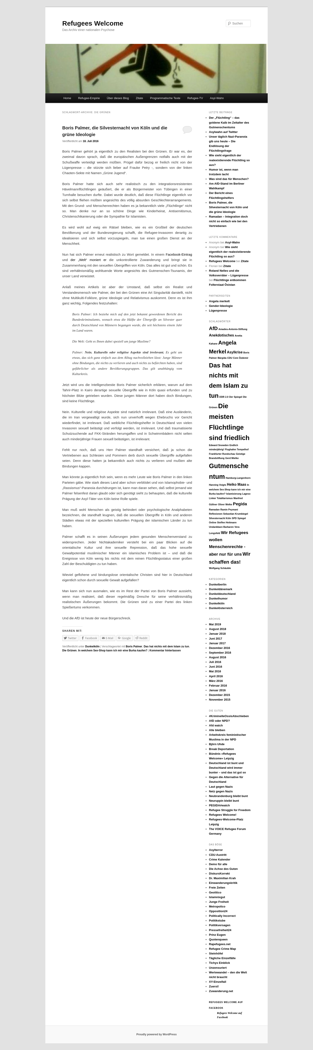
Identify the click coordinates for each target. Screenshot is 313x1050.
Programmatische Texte (165, 98)
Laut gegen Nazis (221, 786)
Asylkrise (235, 352)
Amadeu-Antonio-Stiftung (233, 329)
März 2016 (216, 681)
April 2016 (216, 676)
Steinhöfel (216, 953)
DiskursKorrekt (219, 873)
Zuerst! (214, 986)
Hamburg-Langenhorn (238, 478)
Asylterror (216, 850)
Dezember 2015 (219, 695)
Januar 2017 (217, 643)
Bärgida (222, 358)
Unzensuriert (218, 967)
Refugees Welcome (92, 23)
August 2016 (217, 657)
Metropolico (217, 906)
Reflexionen (215, 513)
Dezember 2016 (219, 648)
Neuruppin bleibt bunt (224, 800)
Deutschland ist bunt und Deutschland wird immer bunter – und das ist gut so (227, 767)
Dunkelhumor (218, 598)
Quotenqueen (218, 939)
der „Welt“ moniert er (88, 260)
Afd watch (216, 725)
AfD (213, 328)
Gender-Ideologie (221, 306)
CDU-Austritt (218, 854)
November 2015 (219, 699)
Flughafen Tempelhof (237, 449)
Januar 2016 (217, 690)
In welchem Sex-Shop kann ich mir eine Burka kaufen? (112, 650)
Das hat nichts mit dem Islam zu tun (166, 646)
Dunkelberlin (218, 584)
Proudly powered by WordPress (156, 1034)
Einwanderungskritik (223, 883)
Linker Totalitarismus (221, 498)
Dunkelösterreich (221, 608)
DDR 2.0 (224, 397)
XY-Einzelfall (217, 981)
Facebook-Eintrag (179, 254)
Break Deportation (221, 749)
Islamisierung (233, 493)
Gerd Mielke (232, 458)
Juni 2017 (215, 638)
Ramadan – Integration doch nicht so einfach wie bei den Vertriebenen (228, 221)
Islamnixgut (217, 897)
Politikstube (217, 920)
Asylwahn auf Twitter (223, 132)
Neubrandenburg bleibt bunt (228, 796)
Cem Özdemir (240, 358)
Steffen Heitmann (227, 522)
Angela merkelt (219, 301)
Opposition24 (218, 911)
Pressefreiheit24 (220, 930)
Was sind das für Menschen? (229, 179)
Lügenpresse (218, 310)
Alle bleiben (217, 730)
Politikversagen (219, 925)
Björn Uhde (217, 744)
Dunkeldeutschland (222, 593)
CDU (229, 358)
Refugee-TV (195, 98)
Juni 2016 (215, 666)
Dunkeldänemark (220, 589)
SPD (234, 518)
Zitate (139, 98)
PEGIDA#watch (219, 805)
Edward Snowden (219, 445)
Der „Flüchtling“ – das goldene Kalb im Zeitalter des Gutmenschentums (229, 122)
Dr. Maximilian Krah (222, 878)
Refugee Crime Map (222, 948)
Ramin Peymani (229, 509)
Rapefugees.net (220, 944)
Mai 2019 (215, 624)
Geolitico (215, 892)
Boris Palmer (134, 646)
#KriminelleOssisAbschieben (229, 716)
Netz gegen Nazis (221, 791)
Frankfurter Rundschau (222, 454)
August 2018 (217, 629)
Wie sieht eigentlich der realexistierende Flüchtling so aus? (229, 160)
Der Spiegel (235, 397)
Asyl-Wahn (217, 98)
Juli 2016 (215, 662)
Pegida (240, 504)
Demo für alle (218, 864)
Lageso (246, 493)
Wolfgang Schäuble (220, 568)
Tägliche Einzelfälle (222, 958)
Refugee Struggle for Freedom (230, 810)
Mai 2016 (215, 671)
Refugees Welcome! (222, 814)
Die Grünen (69, 650)
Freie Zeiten (217, 887)
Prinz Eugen (217, 934)
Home (67, 98)
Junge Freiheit (219, 901)
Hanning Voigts (217, 484)
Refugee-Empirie (89, 98)
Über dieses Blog (118, 98)
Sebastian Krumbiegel (235, 513)
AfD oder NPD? (219, 720)
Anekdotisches (221, 335)
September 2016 (220, 652)
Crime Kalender (219, 859)
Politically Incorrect (222, 915)
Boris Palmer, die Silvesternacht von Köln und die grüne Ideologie (228, 207)
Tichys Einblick (219, 962)
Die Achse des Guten (223, 869)
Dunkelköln (92, 646)
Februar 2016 (218, 685)
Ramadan (214, 509)
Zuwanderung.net (221, 991)
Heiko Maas (236, 484)
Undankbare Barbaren (221, 527)
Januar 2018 (217, 633)
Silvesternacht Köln (220, 518)
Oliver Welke (225, 504)
